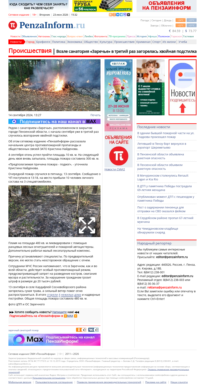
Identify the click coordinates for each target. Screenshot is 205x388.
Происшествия (124, 42)
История (142, 36)
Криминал (143, 42)
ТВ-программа (117, 36)
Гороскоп (176, 36)
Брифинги (43, 42)
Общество (91, 42)
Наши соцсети (179, 382)
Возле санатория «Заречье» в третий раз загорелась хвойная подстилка (126, 51)
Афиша (152, 36)
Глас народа (58, 36)
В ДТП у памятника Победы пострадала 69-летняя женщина (164, 188)
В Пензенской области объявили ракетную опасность (160, 167)
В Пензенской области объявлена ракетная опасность (160, 156)
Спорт (156, 42)
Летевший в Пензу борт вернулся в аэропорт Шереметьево (161, 145)
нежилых (67, 295)
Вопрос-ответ (75, 36)
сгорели (52, 295)
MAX (70, 316)
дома (77, 295)
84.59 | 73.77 (183, 31)
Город (30, 42)
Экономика (74, 42)
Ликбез (88, 36)
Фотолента (100, 36)
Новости (15, 36)
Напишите (59, 312)
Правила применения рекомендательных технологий (109, 382)
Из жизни (169, 42)
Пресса (131, 36)
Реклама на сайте (155, 382)
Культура (106, 42)
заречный (13, 330)
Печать (95, 115)
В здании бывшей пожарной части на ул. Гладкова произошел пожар (165, 135)
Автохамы (44, 36)
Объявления (29, 36)
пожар (35, 330)
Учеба (183, 42)
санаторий (25, 330)
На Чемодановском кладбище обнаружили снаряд (157, 230)
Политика (58, 42)
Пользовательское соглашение (54, 382)
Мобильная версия (19, 382)
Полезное (164, 36)
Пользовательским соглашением (48, 377)
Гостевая (188, 36)
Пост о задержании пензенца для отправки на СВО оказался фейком (161, 209)
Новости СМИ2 (115, 169)
